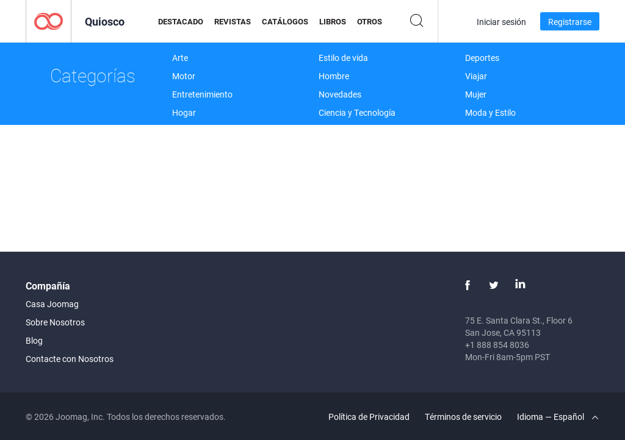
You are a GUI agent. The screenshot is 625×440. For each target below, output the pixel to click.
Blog (34, 340)
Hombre (334, 76)
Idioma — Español (557, 416)
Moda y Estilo (490, 112)
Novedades (340, 94)
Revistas (232, 21)
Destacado (180, 21)
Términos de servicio (463, 416)
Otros (369, 21)
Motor (183, 76)
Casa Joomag (52, 304)
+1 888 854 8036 (497, 344)
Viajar (476, 76)
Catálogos (285, 21)
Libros (332, 21)
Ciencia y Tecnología (357, 112)
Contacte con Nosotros (70, 358)
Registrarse (569, 21)
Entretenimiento (202, 94)
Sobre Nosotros (55, 322)
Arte (180, 57)
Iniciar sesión (501, 21)
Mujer (475, 94)
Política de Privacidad (369, 416)
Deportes (482, 57)
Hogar (184, 112)
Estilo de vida (343, 57)
